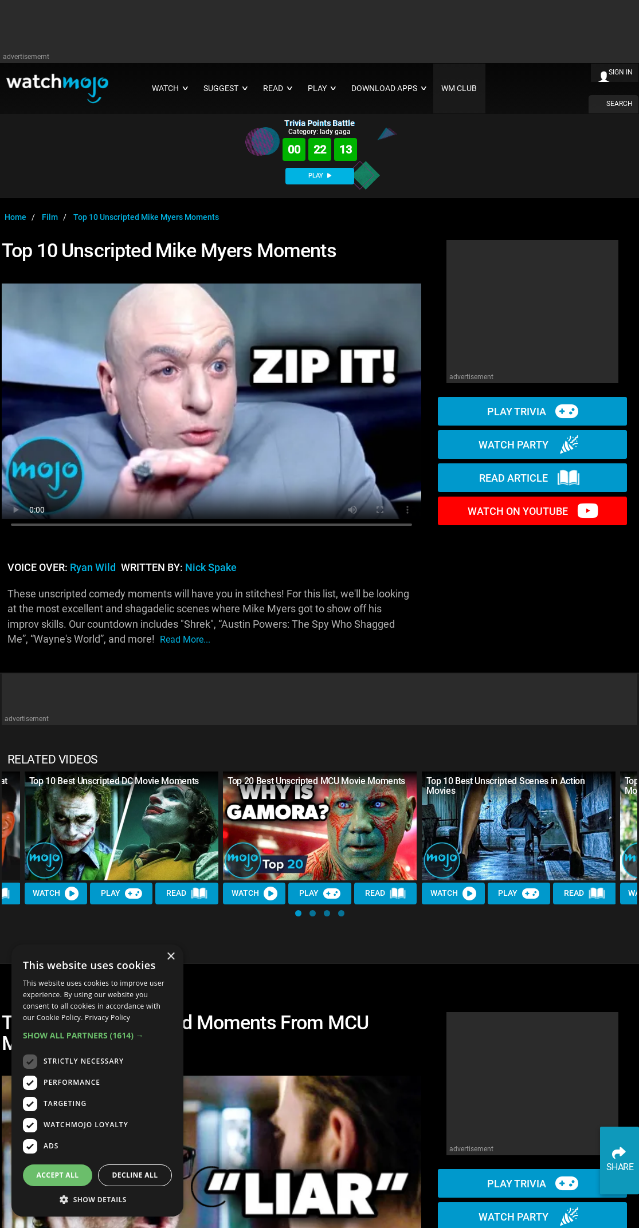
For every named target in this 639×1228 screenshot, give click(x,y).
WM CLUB (459, 88)
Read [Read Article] (187, 893)
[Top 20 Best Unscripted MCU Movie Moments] (320, 826)
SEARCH (619, 104)
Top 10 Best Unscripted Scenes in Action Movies (505, 786)
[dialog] (97, 1080)
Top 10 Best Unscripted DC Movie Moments (114, 781)
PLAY (319, 175)
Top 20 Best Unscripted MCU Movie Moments (316, 781)
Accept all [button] (58, 1175)
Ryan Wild (93, 567)
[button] (298, 913)
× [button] (170, 957)
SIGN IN (621, 72)
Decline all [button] (135, 1175)
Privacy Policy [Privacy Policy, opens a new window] (107, 1017)
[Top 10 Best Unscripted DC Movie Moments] (121, 826)
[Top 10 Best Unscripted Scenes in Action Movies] (519, 826)
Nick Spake (211, 567)
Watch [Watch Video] (56, 893)
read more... (185, 639)
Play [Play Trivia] (121, 893)
